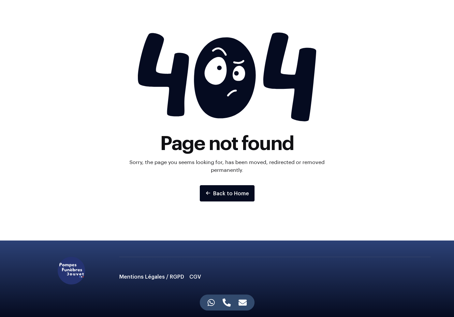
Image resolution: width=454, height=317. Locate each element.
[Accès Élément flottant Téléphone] (227, 302)
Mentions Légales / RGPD (151, 276)
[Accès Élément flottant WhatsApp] (211, 302)
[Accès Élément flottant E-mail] (243, 302)
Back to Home (227, 193)
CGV (195, 276)
